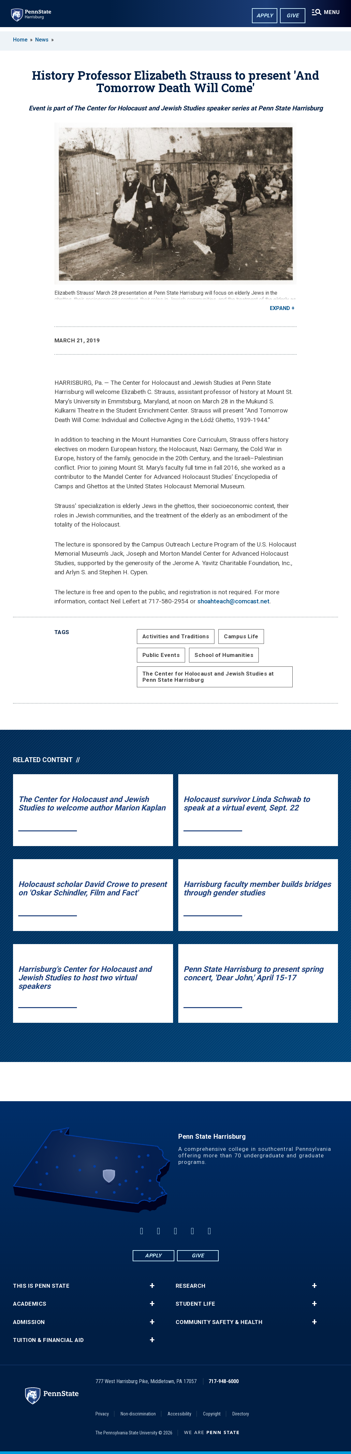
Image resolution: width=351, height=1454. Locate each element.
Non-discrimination (138, 1413)
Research (191, 1286)
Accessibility (179, 1413)
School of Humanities (224, 655)
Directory (240, 1413)
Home (20, 40)
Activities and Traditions (175, 636)
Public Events (161, 655)
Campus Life (241, 636)
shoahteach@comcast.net (233, 601)
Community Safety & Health (219, 1322)
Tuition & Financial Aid (48, 1340)
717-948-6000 (224, 1381)
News (42, 40)
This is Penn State (41, 1286)
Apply (263, 16)
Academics (30, 1304)
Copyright (212, 1413)
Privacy (102, 1413)
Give (291, 16)
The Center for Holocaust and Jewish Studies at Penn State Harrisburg (208, 676)
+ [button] (152, 1286)
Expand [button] (280, 308)
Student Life (195, 1304)
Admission (29, 1322)
